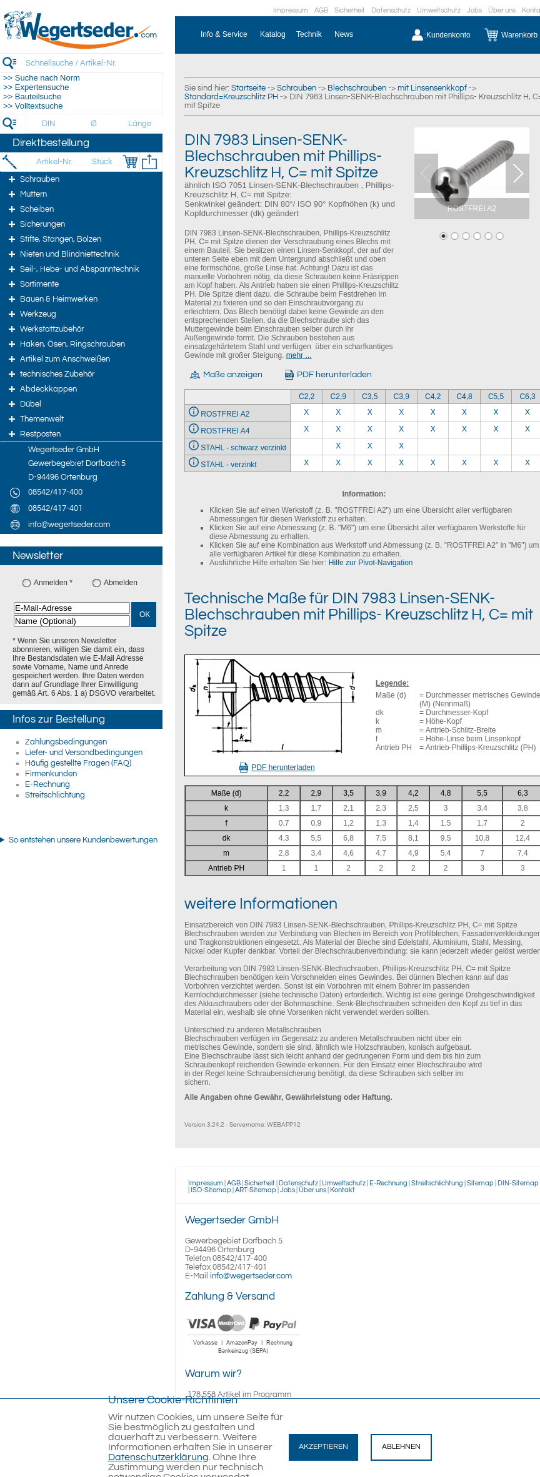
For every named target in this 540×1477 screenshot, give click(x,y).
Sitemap (480, 1183)
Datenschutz (391, 10)
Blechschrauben (357, 88)
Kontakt (342, 1190)
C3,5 (370, 396)
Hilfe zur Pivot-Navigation (371, 562)
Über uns (502, 10)
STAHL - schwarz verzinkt (243, 447)
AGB (321, 10)
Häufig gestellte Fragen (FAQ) (78, 763)
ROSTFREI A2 (225, 414)
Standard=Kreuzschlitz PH (231, 96)
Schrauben (296, 88)
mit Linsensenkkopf (432, 88)
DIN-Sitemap (518, 1183)
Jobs (474, 10)
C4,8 (464, 396)
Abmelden (121, 582)
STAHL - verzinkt (228, 464)
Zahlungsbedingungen (66, 742)
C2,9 (338, 396)
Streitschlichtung (55, 795)
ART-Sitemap (255, 1190)
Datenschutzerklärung (158, 1457)
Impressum (290, 10)
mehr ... (299, 355)
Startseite (248, 88)
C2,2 (306, 396)
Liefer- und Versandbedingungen (83, 752)
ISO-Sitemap (211, 1190)
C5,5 (496, 396)
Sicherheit (349, 10)
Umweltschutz (439, 10)
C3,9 (401, 396)
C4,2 (433, 396)
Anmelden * (53, 582)
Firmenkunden (51, 773)
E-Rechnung (47, 784)
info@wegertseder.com (251, 1276)
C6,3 (527, 396)
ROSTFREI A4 (225, 431)
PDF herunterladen (276, 768)
